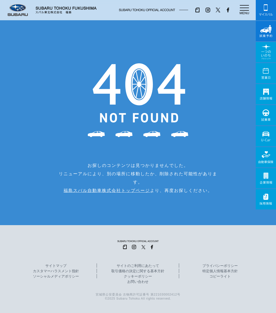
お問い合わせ (137, 282)
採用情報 (266, 199)
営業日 (266, 73)
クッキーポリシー (138, 276)
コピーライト (220, 276)
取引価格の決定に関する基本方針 (137, 271)
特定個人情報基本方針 (220, 271)
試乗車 (266, 115)
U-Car (266, 136)
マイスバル (266, 10)
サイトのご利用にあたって (138, 266)
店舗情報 (266, 94)
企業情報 (266, 178)
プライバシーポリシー (220, 266)
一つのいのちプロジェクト (266, 52)
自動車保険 (266, 157)
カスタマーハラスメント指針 (56, 271)
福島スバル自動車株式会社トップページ (106, 190)
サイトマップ (56, 266)
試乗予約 (266, 31)
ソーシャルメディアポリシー (56, 276)
